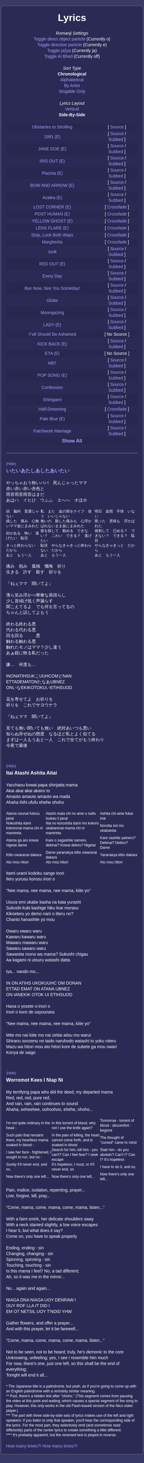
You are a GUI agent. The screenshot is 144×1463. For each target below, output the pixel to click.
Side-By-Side (72, 114)
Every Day (52, 276)
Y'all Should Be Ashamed (52, 334)
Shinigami (52, 399)
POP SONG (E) (52, 375)
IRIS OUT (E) (52, 161)
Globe (52, 300)
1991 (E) (52, 136)
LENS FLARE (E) (52, 228)
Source (117, 126)
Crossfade (117, 207)
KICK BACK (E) (52, 343)
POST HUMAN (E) (52, 214)
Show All (72, 440)
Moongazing (52, 312)
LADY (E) (52, 324)
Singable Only (72, 91)
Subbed (115, 139)
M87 (52, 363)
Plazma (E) (52, 173)
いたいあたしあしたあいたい (37, 470)
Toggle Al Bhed (58, 56)
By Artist (72, 85)
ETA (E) (52, 353)
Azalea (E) (52, 197)
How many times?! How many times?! (41, 1446)
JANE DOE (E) (52, 148)
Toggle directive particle (59, 44)
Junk (52, 251)
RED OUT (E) (52, 263)
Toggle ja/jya (59, 50)
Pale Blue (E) (52, 418)
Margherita (52, 242)
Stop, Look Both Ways (52, 235)
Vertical (72, 109)
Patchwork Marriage (52, 431)
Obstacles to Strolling (52, 126)
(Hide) (11, 464)
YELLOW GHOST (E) (52, 221)
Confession (52, 387)
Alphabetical (71, 79)
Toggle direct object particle (60, 39)
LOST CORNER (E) (52, 207)
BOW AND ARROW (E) (52, 185)
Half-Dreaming (52, 409)
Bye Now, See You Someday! (52, 288)
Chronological (72, 74)
